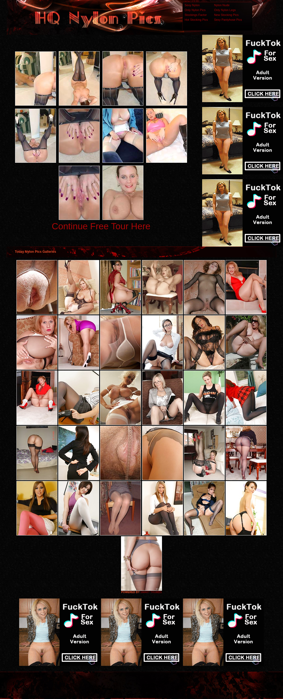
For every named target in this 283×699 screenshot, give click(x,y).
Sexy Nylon (192, 5)
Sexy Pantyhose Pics (228, 19)
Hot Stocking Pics (196, 19)
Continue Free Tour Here (101, 226)
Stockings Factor (196, 14)
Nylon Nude (221, 5)
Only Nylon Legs (225, 10)
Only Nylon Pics (195, 10)
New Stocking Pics (226, 14)
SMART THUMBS (151, 592)
